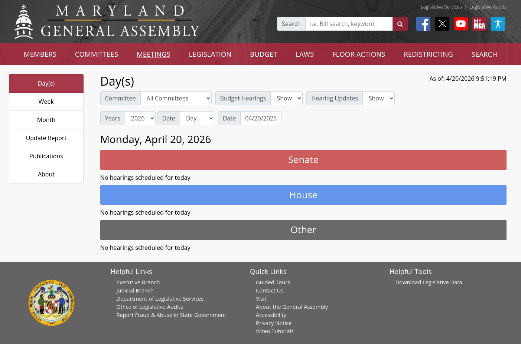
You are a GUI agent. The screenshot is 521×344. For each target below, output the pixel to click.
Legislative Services (441, 6)
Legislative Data (442, 282)
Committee (120, 98)
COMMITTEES (96, 54)
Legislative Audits (488, 6)
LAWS (305, 54)
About (46, 174)
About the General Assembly (292, 306)
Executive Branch (138, 282)
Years (112, 118)
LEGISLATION (210, 54)
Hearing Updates (334, 98)
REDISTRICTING (428, 54)
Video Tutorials (275, 331)
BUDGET (263, 54)
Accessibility (271, 314)
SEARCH (484, 54)
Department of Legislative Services (159, 298)
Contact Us (269, 290)
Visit (261, 298)
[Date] (261, 118)
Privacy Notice (274, 323)
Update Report (46, 138)
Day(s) (46, 83)
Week (46, 101)
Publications (46, 156)
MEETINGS (153, 54)
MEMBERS (40, 54)
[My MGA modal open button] (477, 24)
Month (46, 120)
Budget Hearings (243, 98)
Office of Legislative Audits (149, 306)
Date (168, 118)
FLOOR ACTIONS (358, 54)
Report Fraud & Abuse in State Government (171, 314)
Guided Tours (273, 282)
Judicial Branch (135, 290)
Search (291, 24)
